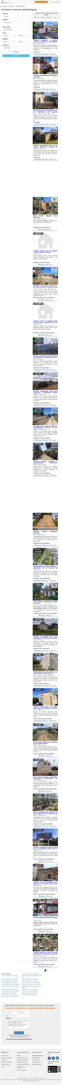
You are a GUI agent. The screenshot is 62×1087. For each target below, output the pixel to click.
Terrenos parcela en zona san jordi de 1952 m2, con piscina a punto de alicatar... (45, 954)
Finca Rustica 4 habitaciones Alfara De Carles (45, 602)
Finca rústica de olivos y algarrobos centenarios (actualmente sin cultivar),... (45, 778)
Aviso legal (3, 1059)
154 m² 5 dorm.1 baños (45, 293)
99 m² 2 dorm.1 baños (45, 679)
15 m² (45, 223)
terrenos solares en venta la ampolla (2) (10, 991)
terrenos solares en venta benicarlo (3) (30, 978)
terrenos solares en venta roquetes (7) (10, 978)
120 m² (45, 539)
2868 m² (45, 469)
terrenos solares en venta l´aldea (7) (29, 989)
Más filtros (16, 51)
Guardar (45, 54)
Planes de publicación (22, 1068)
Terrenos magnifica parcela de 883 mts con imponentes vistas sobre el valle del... (45, 848)
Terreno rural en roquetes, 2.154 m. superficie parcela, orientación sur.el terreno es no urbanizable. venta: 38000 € (45, 257)
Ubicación (52, 54)
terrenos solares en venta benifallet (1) (10, 996)
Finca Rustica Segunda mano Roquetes (45, 216)
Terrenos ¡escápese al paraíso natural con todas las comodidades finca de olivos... (45, 41)
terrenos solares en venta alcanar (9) (10, 989)
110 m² (45, 784)
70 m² (45, 644)
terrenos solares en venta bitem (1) (9, 992)
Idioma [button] (3, 1065)
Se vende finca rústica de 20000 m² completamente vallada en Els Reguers (45, 427)
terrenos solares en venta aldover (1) (30, 992)
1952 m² (45, 960)
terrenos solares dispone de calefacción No (45, 924)
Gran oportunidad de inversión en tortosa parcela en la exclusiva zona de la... (45, 813)
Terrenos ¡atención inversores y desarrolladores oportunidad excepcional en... (45, 462)
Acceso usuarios (54, 2)
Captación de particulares (22, 1057)
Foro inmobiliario (36, 1059)
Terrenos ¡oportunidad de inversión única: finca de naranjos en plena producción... (45, 708)
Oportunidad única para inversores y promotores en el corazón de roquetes (45, 568)
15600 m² (45, 399)
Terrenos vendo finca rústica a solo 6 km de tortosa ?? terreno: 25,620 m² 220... (45, 357)
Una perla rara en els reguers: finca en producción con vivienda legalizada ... (45, 112)
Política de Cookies (5, 1063)
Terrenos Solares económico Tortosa (45, 917)
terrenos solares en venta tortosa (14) (10, 975)
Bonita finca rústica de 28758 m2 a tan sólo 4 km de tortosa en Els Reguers (45, 287)
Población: (5, 19)
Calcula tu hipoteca (36, 1061)
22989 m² (45, 153)
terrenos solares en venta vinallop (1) (10, 994)
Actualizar (16, 55)
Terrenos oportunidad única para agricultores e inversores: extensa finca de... (45, 638)
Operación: (5, 13)
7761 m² (45, 714)
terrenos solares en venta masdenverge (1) (31, 982)
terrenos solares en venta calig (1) (29, 994)
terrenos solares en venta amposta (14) (10, 986)
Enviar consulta (19, 1032)
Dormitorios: (6, 45)
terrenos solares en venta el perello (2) (10, 980)
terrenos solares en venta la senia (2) (30, 991)
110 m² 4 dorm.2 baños (45, 609)
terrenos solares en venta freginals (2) (30, 980)
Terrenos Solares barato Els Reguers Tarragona (45, 76)
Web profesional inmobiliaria (23, 1063)
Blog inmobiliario (36, 1057)
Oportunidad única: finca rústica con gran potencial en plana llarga (45, 672)
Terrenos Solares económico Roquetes (45, 532)
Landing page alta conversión (21, 1066)
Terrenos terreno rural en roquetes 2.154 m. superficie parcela (45, 251)
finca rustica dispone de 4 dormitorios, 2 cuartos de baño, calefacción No (45, 609)
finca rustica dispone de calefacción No (45, 221)
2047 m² (45, 820)
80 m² (45, 48)
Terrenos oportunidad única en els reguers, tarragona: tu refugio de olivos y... (45, 147)
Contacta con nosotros (6, 1057)
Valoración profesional (22, 1061)
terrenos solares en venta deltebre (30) (30, 974)
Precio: (4, 33)
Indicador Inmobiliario (37, 1063)
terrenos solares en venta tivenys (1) (9, 982)
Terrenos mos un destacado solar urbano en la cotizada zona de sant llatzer (45, 884)
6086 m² (45, 749)
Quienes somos (4, 1055)
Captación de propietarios (22, 1059)
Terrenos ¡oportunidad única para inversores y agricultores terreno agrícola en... (45, 392)
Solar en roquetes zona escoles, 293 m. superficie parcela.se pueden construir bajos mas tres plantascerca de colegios (45, 327)
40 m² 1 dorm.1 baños (45, 118)
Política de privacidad (6, 1061)
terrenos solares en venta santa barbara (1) (11, 984)
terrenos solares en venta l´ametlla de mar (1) (32, 984)
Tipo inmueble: (6, 27)
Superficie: (5, 39)
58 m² (45, 363)
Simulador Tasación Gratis (41, 2)
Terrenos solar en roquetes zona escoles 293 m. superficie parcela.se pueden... (45, 322)
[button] (20, 6)
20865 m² (45, 434)
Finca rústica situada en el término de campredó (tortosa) (45, 742)
